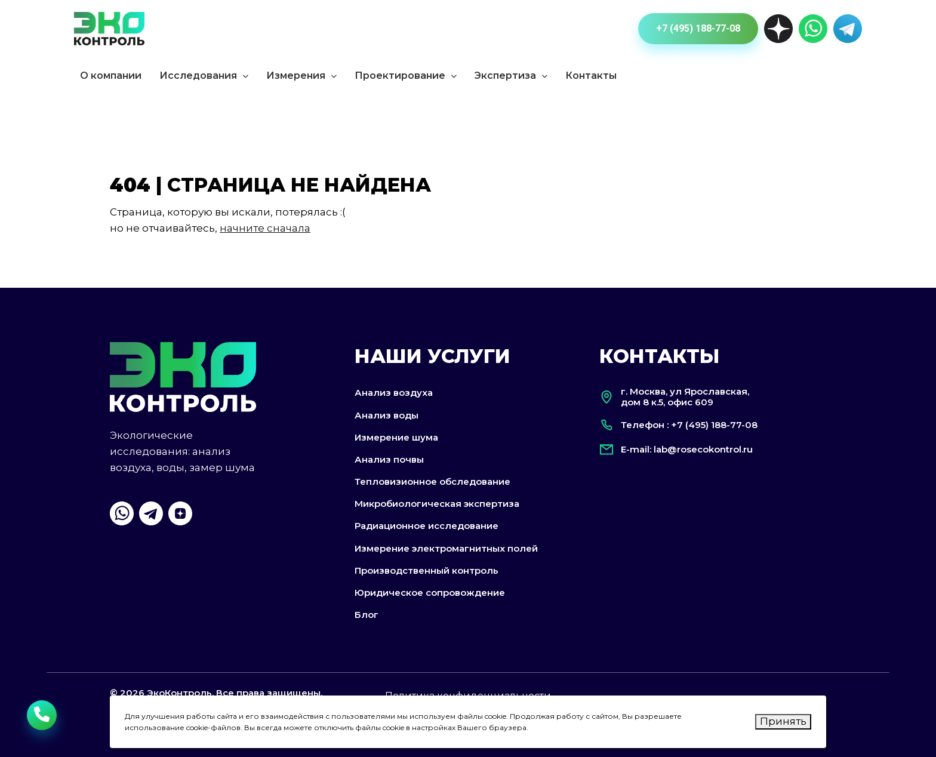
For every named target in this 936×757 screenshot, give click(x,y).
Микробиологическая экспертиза (437, 503)
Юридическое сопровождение (430, 592)
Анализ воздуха (394, 392)
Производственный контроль (426, 570)
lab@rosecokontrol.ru (703, 449)
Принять (783, 721)
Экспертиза (511, 75)
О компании (110, 75)
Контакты (591, 75)
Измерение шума (396, 437)
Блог (366, 614)
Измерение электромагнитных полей (446, 548)
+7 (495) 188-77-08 (698, 28)
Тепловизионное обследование (432, 481)
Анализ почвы (389, 459)
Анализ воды (386, 415)
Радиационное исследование (426, 526)
